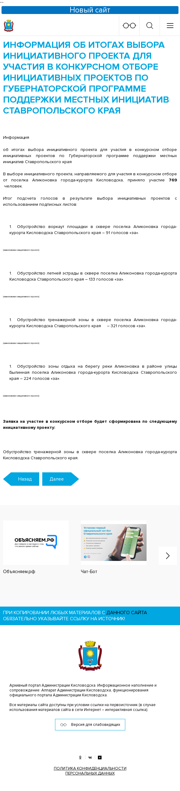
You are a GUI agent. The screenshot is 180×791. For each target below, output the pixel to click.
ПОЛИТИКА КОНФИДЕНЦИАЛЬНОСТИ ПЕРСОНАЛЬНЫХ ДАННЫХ (90, 771)
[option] (108, 547)
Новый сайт (90, 10)
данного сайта (126, 613)
